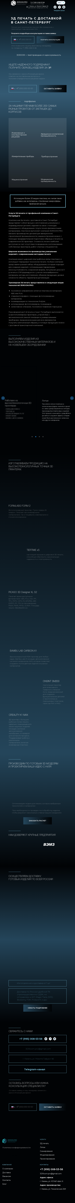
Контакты (6, 1180)
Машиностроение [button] (20, 180)
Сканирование (46, 1151)
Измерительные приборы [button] (23, 156)
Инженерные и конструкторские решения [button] (19, 135)
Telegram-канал (34, 1069)
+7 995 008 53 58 (38, 2)
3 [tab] (40, 437)
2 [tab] (36, 437)
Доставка (6, 1172)
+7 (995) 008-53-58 (29, 48)
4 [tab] (43, 437)
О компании (7, 1169)
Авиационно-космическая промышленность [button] (52, 135)
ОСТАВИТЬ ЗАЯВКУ (53, 89)
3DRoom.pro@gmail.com (38, 1049)
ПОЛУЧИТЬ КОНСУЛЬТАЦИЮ (50, 40)
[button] (37, 820)
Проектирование (47, 1159)
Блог (4, 1184)
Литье (42, 1147)
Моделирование (47, 1155)
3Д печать (44, 1143)
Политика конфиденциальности (16, 1147)
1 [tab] (33, 437)
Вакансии (6, 1176)
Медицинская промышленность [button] (48, 180)
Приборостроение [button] (49, 156)
